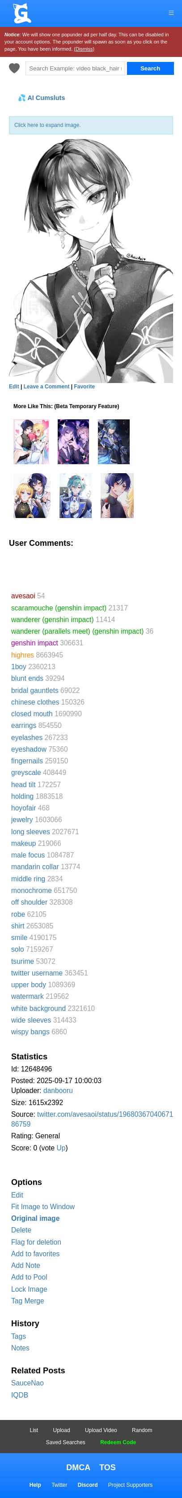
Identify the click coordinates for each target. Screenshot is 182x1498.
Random (142, 1430)
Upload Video (101, 1430)
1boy (18, 667)
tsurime (22, 961)
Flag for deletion (36, 1242)
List (34, 1430)
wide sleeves (31, 1020)
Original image (35, 1218)
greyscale (26, 772)
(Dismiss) (84, 49)
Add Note (25, 1265)
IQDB (19, 1395)
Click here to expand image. (47, 125)
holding (22, 796)
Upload (61, 1430)
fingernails (27, 761)
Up (60, 1148)
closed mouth (32, 714)
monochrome (31, 890)
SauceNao (27, 1383)
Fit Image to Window (43, 1207)
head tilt (23, 784)
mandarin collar (35, 867)
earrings (23, 725)
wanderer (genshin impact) (52, 619)
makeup (23, 843)
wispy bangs (30, 1032)
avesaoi (23, 596)
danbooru (58, 1090)
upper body (28, 985)
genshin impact (34, 643)
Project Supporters (130, 1485)
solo (17, 949)
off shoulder (29, 902)
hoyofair (23, 808)
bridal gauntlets (35, 690)
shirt (17, 926)
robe (18, 914)
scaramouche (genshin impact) (58, 608)
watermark (27, 996)
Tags (18, 1336)
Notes (20, 1348)
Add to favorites (35, 1254)
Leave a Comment (47, 386)
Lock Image (29, 1289)
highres (22, 655)
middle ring (28, 879)
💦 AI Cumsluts (41, 97)
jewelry (22, 819)
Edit (17, 1195)
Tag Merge (27, 1301)
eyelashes (26, 737)
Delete (21, 1230)
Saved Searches (65, 1442)
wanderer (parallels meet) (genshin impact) (77, 631)
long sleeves (30, 832)
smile (19, 937)
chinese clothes (35, 702)
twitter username (37, 973)
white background (38, 1008)
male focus (28, 855)
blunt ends (27, 678)
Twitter (59, 1485)
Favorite (84, 386)
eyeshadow (29, 749)
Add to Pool (29, 1277)
